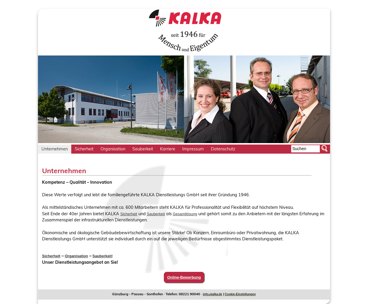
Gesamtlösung (185, 214)
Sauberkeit (156, 214)
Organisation (76, 256)
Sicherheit (128, 214)
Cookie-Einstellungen (240, 294)
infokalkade (212, 294)
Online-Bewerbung (184, 277)
